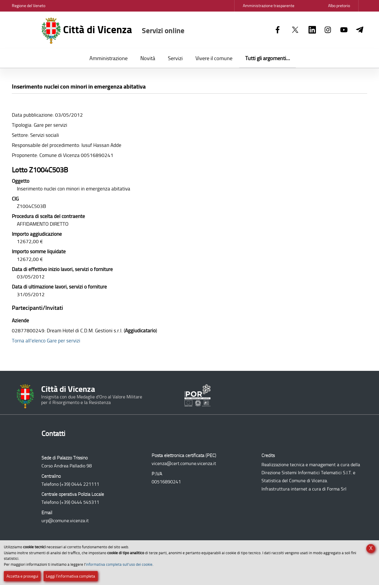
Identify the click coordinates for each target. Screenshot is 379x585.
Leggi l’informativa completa (70, 576)
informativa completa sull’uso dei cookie (119, 564)
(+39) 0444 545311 (79, 502)
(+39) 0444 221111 (79, 484)
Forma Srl (336, 489)
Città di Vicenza (112, 30)
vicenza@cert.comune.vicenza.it (184, 463)
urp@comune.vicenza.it (65, 520)
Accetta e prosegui (22, 576)
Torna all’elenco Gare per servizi (46, 341)
